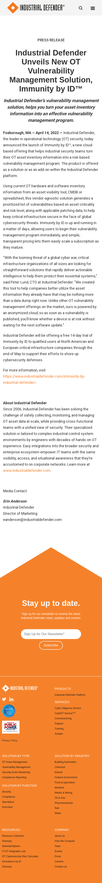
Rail (57, 808)
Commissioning (63, 718)
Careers (59, 861)
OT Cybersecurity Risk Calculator (20, 856)
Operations (8, 802)
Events (58, 851)
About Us (60, 835)
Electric (59, 772)
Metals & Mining (63, 792)
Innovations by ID (11, 861)
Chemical (60, 767)
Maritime (59, 787)
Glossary (7, 841)
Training (59, 728)
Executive (7, 807)
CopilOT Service (65, 713)
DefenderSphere (11, 846)
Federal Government (66, 777)
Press (58, 856)
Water (58, 813)
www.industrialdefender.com (26, 470)
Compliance (8, 796)
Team (58, 846)
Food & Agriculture (65, 782)
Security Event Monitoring (16, 772)
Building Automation (66, 762)
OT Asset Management (14, 762)
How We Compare (65, 841)
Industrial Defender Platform (70, 694)
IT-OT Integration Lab (13, 851)
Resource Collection (13, 835)
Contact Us (61, 866)
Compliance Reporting (14, 777)
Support (59, 723)
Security (6, 791)
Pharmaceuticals (64, 803)
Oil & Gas (60, 797)
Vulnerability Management (16, 767)
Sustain (59, 733)
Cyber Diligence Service (68, 708)
